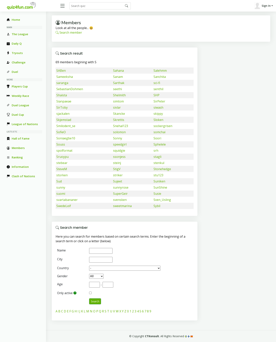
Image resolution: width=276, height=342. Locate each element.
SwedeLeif (63, 206)
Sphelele (160, 144)
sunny (60, 187)
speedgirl (120, 144)
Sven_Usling (162, 200)
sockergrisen (163, 126)
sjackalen (63, 114)
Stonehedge (162, 169)
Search (95, 301)
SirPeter (159, 101)
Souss (60, 144)
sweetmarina (122, 206)
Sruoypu (62, 157)
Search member (69, 32)
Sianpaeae (63, 101)
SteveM (61, 169)
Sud (59, 181)
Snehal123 (120, 126)
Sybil (157, 206)
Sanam (118, 77)
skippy (158, 114)
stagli (157, 157)
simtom (118, 101)
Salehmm (160, 70)
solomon (119, 132)
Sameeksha (64, 77)
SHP (156, 95)
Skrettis (118, 120)
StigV (117, 169)
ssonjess (119, 157)
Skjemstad (63, 120)
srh (156, 150)
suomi (60, 193)
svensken (120, 200)
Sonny (117, 138)
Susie (157, 193)
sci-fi (157, 83)
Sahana (118, 70)
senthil (158, 89)
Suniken (159, 181)
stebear (61, 163)
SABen (61, 70)
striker (118, 175)
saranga (62, 83)
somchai (159, 132)
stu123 (158, 175)
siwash (158, 107)
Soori (157, 138)
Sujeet (117, 181)
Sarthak (118, 83)
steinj (117, 163)
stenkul (159, 163)
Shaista (61, 95)
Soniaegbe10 (65, 138)
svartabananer (67, 200)
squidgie (119, 150)
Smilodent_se (65, 126)
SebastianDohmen (69, 89)
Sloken (158, 120)
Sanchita (160, 77)
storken (62, 175)
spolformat (64, 150)
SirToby (62, 107)
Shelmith (119, 95)
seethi (117, 89)
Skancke (119, 114)
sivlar (117, 107)
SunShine (160, 187)
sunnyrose (120, 187)
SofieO (61, 132)
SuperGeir (120, 193)
